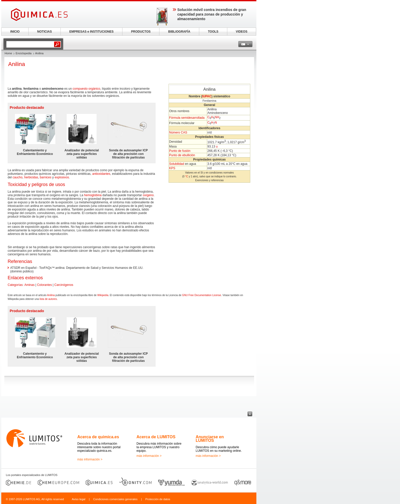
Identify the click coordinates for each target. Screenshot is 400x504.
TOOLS (213, 31)
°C (186, 176)
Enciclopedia (23, 53)
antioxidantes (101, 174)
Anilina (51, 295)
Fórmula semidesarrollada (187, 118)
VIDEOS (241, 31)
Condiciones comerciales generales (115, 499)
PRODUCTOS (141, 31)
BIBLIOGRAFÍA (179, 31)
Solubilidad (176, 164)
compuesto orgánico (86, 88)
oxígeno (148, 195)
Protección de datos (157, 499)
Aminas (29, 285)
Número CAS (178, 132)
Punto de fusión (179, 151)
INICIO (15, 31)
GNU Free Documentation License (201, 295)
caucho (17, 177)
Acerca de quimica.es (98, 437)
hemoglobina (93, 195)
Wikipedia (102, 295)
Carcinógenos (63, 285)
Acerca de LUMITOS (156, 437)
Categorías (15, 285)
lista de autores (48, 299)
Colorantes (44, 285)
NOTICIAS (44, 31)
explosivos (62, 177)
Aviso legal (78, 499)
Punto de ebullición (182, 155)
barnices (45, 177)
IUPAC (206, 96)
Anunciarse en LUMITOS (210, 439)
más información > (89, 459)
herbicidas (31, 177)
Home (8, 53)
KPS (172, 168)
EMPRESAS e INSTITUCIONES (91, 31)
